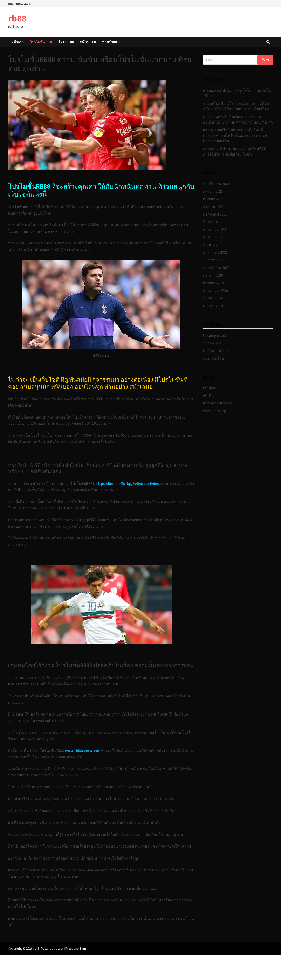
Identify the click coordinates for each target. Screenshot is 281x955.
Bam (82, 948)
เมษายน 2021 (213, 237)
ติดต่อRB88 (66, 42)
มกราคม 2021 (214, 260)
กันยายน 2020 (214, 283)
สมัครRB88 (88, 42)
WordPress (65, 948)
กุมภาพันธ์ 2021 (215, 252)
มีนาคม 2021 (213, 244)
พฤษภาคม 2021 (215, 229)
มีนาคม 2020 (213, 298)
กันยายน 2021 (214, 199)
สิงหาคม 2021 (214, 206)
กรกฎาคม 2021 (215, 214)
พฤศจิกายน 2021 (216, 183)
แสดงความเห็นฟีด (217, 403)
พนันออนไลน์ (213, 358)
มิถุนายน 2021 (214, 221)
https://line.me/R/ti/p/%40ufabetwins (127, 483)
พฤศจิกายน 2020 (216, 267)
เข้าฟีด (208, 395)
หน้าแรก (17, 42)
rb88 (17, 18)
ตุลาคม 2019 (213, 305)
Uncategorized (214, 335)
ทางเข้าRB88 (111, 42)
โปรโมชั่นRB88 (41, 42)
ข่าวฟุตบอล (212, 343)
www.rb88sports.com (83, 750)
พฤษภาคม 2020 (215, 290)
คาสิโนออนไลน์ (215, 350)
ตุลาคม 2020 (213, 275)
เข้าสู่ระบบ (211, 388)
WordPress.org (214, 410)
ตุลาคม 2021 (213, 191)
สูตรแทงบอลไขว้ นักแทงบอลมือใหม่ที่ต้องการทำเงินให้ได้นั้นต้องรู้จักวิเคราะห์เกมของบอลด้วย (235, 135)
